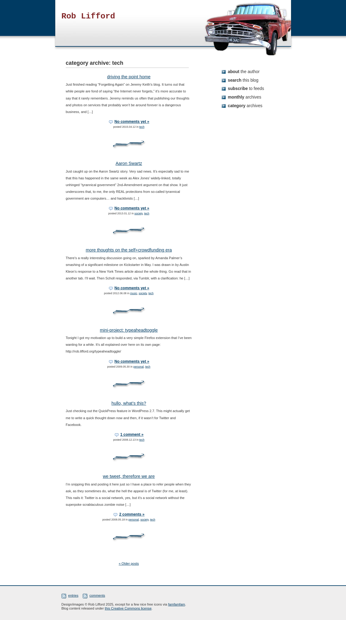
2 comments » (131, 514)
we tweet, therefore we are (129, 476)
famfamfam (176, 604)
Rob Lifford (88, 16)
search (243, 80)
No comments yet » (132, 121)
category (245, 105)
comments (97, 595)
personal (138, 366)
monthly (244, 97)
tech (142, 126)
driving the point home (128, 76)
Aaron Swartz (128, 163)
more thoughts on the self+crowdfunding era (129, 250)
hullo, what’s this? (128, 403)
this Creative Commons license (128, 608)
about (244, 71)
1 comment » (132, 434)
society (138, 213)
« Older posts (129, 563)
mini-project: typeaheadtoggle (128, 330)
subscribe (246, 88)
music (133, 293)
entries (73, 595)
